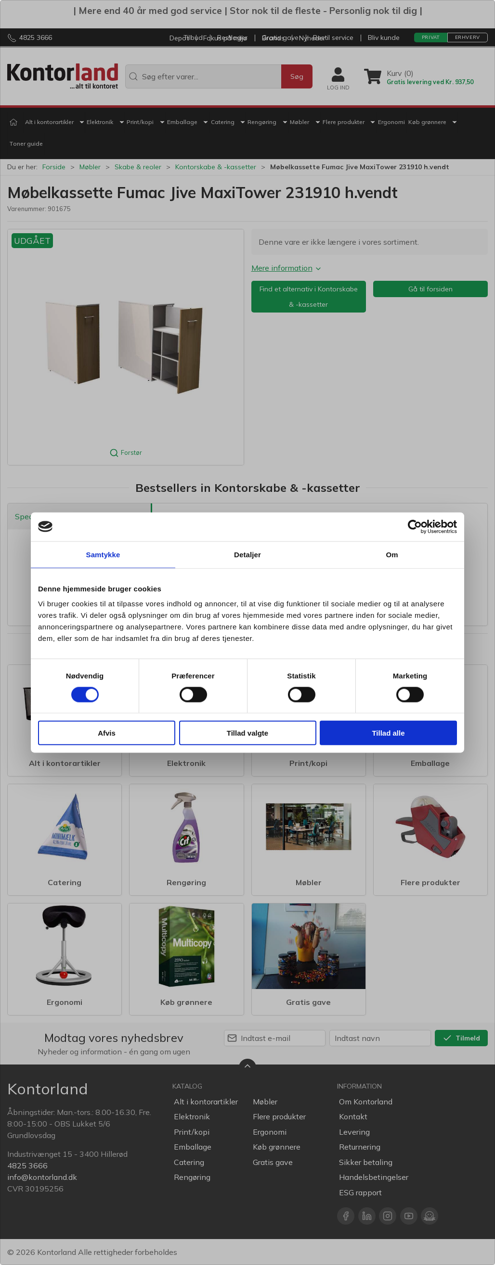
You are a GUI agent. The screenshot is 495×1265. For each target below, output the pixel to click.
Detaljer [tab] (247, 554)
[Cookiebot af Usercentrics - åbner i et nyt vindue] (415, 526)
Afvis (107, 733)
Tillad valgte (247, 733)
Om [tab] (392, 554)
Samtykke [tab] (103, 554)
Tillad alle (388, 733)
